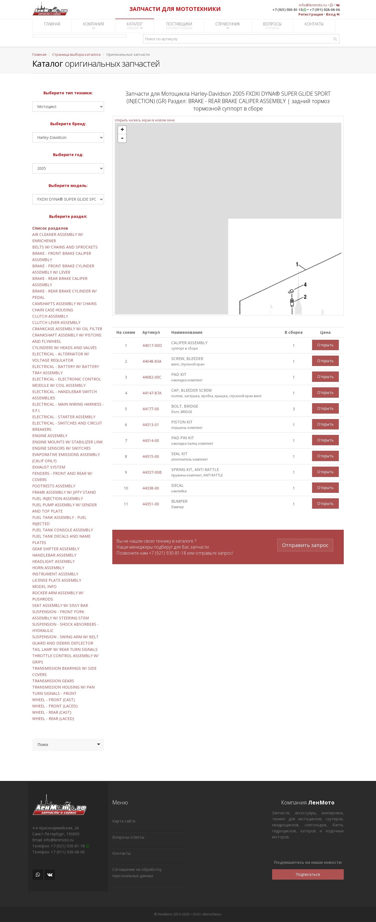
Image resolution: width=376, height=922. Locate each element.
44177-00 (150, 408)
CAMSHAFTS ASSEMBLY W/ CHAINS (64, 303)
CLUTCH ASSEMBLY (50, 316)
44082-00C (151, 377)
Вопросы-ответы (128, 837)
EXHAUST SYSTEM (48, 467)
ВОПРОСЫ (272, 25)
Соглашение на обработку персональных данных (137, 872)
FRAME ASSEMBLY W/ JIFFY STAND (64, 492)
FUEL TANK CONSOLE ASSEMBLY (62, 529)
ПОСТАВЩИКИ (179, 25)
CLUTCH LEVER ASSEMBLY (56, 322)
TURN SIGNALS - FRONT (54, 693)
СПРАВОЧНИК (227, 25)
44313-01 (150, 424)
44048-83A (151, 361)
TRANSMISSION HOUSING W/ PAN (63, 687)
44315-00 (150, 456)
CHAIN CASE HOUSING (52, 309)
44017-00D (152, 345)
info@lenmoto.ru (313, 4)
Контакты (121, 853)
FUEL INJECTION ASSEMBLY (57, 498)
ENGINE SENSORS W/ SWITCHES (61, 448)
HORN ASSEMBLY (48, 567)
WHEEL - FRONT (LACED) (55, 706)
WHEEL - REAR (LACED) (53, 718)
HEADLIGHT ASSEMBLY (53, 561)
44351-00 (150, 504)
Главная (39, 54)
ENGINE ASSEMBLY (49, 435)
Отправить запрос (305, 544)
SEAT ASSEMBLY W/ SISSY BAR (60, 605)
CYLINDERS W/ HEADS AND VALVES (64, 347)
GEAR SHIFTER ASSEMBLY (55, 548)
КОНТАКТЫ (314, 25)
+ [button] (122, 130)
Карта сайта (123, 821)
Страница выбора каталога (76, 54)
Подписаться (308, 874)
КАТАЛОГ (135, 25)
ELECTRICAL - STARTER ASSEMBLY (63, 416)
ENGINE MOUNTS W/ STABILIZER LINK (67, 441)
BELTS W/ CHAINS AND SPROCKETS (65, 247)
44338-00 (150, 488)
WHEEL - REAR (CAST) (51, 712)
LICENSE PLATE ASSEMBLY (56, 580)
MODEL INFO (44, 586)
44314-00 (150, 440)
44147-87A (151, 393)
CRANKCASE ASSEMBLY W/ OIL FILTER (67, 328)
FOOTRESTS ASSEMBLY (53, 485)
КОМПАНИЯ (93, 25)
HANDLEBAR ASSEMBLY (54, 555)
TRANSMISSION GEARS (53, 680)
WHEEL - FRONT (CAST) (53, 699)
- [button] (122, 138)
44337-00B (152, 472)
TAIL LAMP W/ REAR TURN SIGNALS (65, 649)
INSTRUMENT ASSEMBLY (55, 573)
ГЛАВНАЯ (52, 25)
